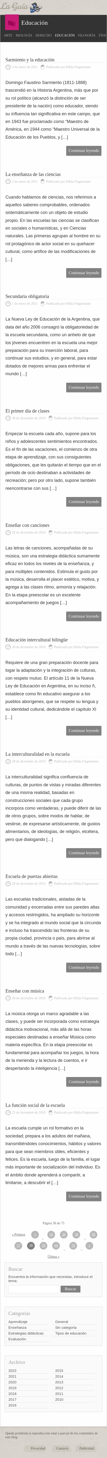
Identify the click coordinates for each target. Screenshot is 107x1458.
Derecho (43, 35)
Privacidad (38, 1448)
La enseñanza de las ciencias (33, 174)
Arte (8, 35)
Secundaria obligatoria (27, 296)
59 (43, 1245)
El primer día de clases (28, 410)
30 (76, 1234)
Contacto (62, 1448)
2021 (12, 1376)
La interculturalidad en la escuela (38, 754)
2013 (59, 1382)
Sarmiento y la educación (30, 59)
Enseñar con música (25, 991)
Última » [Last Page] (53, 1256)
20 (63, 1234)
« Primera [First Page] (18, 1234)
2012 (59, 1388)
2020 (12, 1382)
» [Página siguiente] (89, 1245)
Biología (24, 35)
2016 (12, 1405)
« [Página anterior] (35, 1234)
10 (51, 1234)
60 (56, 1245)
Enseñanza (17, 1327)
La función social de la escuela (35, 1105)
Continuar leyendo (84, 150)
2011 (59, 1394)
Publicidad (86, 1448)
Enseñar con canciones (28, 525)
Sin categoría (66, 1327)
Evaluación (17, 1339)
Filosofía (87, 35)
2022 (12, 1370)
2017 (12, 1399)
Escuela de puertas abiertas (32, 876)
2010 (59, 1399)
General (61, 1322)
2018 (12, 1394)
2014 (59, 1376)
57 (18, 1245)
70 (73, 1245)
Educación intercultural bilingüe (37, 639)
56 (93, 1234)
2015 (59, 1370)
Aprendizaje (18, 1322)
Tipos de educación (71, 1333)
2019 (12, 1388)
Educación (65, 35)
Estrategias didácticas (26, 1333)
